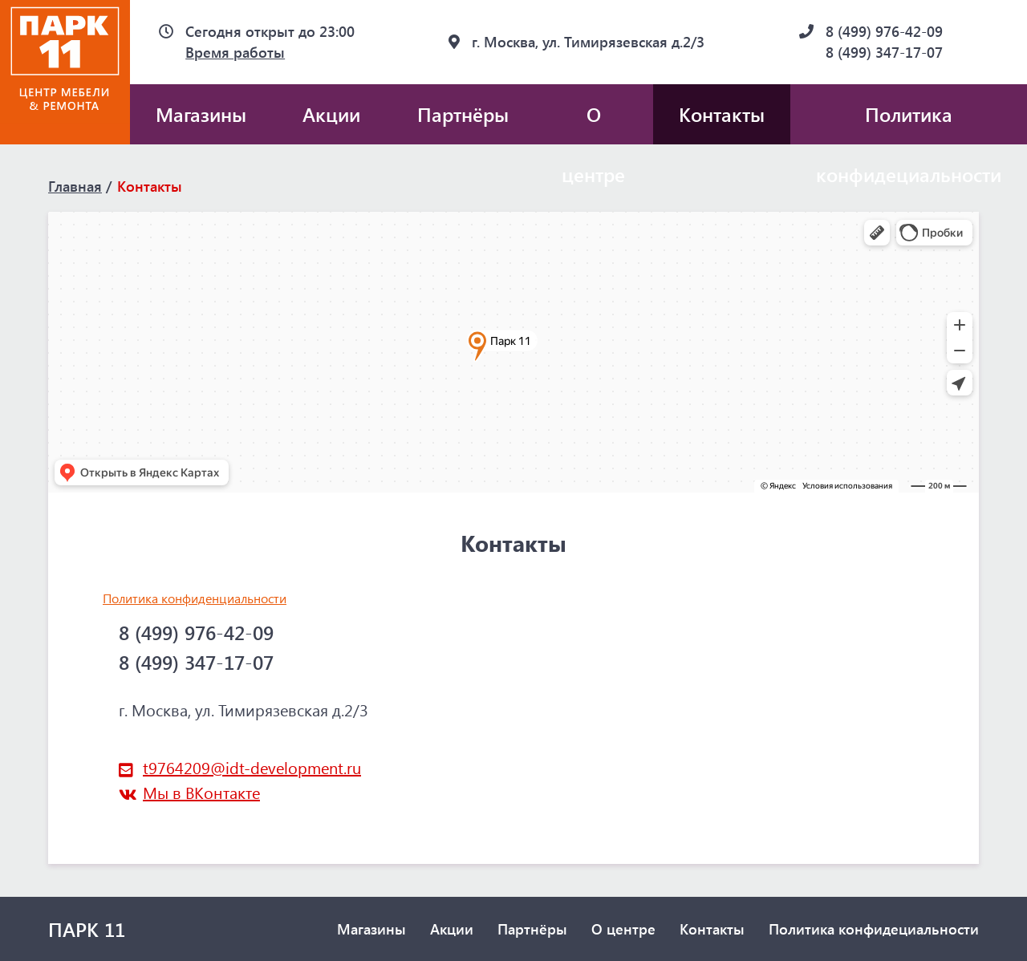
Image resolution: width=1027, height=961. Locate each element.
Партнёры (463, 114)
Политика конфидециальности (874, 929)
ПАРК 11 (86, 929)
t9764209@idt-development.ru (252, 767)
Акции (331, 114)
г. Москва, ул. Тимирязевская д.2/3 (588, 41)
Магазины (201, 114)
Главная (75, 186)
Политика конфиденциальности (194, 598)
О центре (593, 122)
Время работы (235, 52)
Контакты (722, 114)
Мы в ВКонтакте (201, 792)
